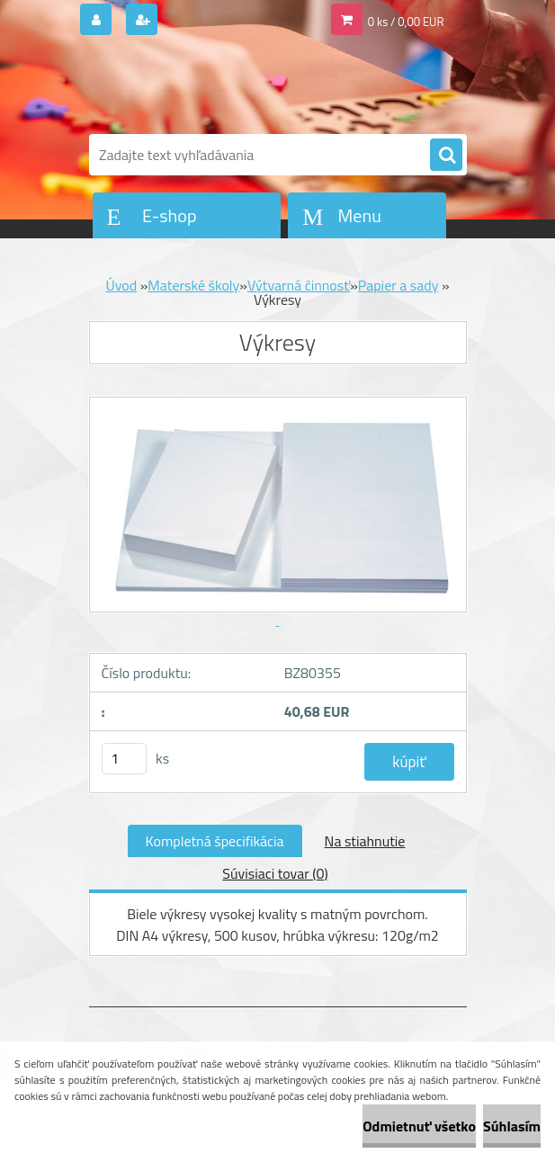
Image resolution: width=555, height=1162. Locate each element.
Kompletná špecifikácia (215, 841)
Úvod (121, 285)
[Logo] (212, 87)
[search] (446, 156)
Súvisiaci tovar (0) (274, 873)
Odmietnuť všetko (419, 1126)
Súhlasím (512, 1126)
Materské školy (193, 285)
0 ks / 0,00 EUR (406, 22)
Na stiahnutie (365, 841)
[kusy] (124, 758)
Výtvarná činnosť (298, 285)
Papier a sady (398, 285)
